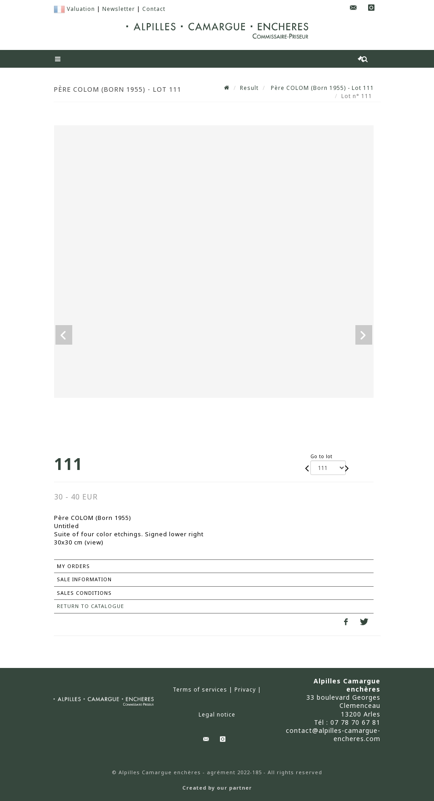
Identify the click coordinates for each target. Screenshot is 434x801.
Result (249, 88)
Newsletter (118, 9)
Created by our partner (217, 788)
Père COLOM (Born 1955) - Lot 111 (321, 88)
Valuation (81, 9)
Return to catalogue (90, 606)
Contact (153, 9)
